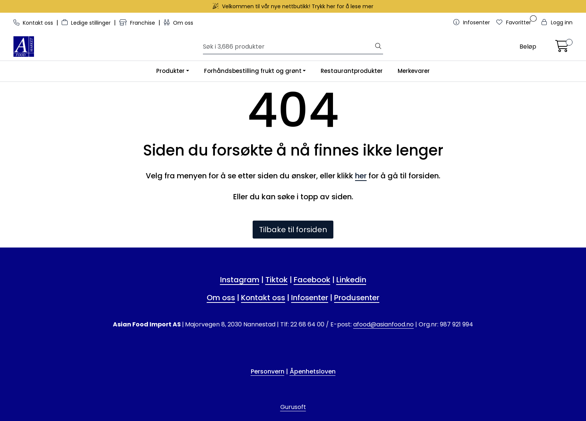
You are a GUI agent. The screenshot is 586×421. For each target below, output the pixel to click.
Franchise (138, 23)
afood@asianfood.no (383, 324)
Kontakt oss (34, 23)
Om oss (178, 23)
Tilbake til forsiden (293, 229)
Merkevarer (414, 71)
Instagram (239, 279)
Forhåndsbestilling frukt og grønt (253, 71)
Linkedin (351, 279)
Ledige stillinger (87, 23)
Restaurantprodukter (352, 71)
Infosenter (309, 297)
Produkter (170, 71)
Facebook (312, 279)
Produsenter (356, 297)
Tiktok (276, 279)
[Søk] (288, 46)
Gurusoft (293, 407)
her (361, 175)
